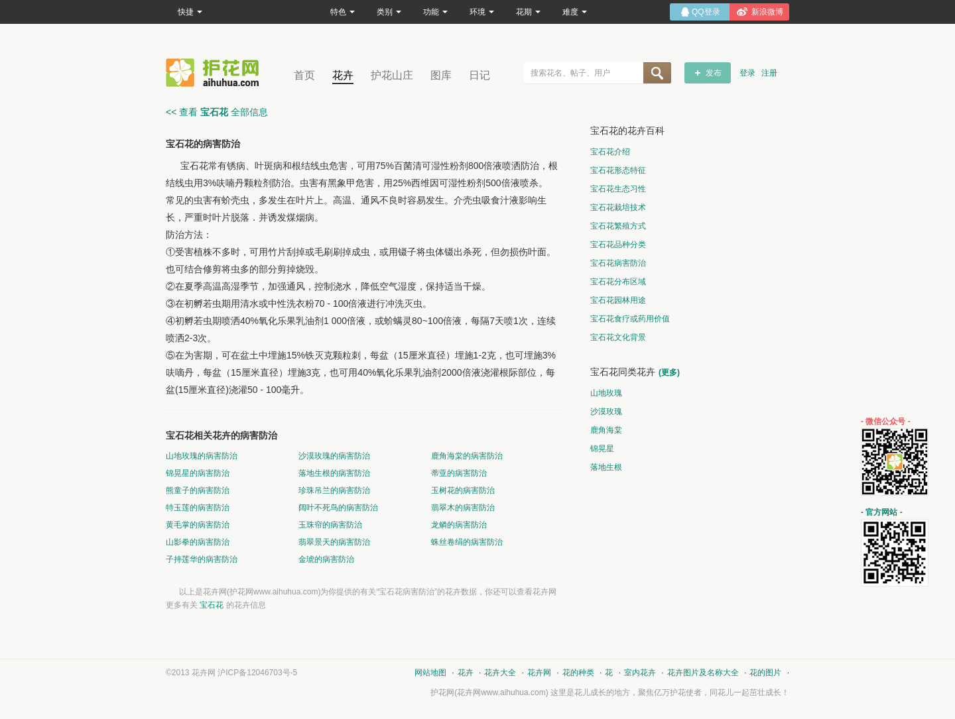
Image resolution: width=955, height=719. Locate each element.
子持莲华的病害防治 (201, 559)
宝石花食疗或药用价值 (630, 318)
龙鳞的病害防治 (459, 524)
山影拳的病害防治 (197, 542)
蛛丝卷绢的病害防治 (467, 542)
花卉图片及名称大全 (703, 672)
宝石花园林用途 (618, 300)
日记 (479, 75)
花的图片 (765, 672)
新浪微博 (767, 12)
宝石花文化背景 (618, 337)
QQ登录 (706, 12)
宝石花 (211, 605)
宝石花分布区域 (618, 281)
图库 (441, 75)
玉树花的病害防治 (463, 490)
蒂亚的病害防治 (459, 473)
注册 (769, 73)
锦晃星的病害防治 (197, 473)
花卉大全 (500, 672)
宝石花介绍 (610, 151)
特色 (342, 12)
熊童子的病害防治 (197, 490)
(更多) (669, 372)
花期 (528, 12)
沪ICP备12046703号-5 (257, 672)
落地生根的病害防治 (334, 473)
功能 (435, 12)
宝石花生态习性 (618, 189)
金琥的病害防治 (326, 559)
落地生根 (606, 467)
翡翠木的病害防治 (463, 507)
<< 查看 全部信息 (217, 112)
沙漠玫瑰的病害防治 (334, 456)
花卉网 (215, 72)
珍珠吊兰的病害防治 (334, 490)
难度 (574, 12)
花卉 (342, 75)
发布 (714, 73)
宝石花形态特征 (618, 170)
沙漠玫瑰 (606, 411)
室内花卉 (640, 672)
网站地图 (430, 672)
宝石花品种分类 (618, 244)
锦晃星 (602, 448)
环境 (482, 12)
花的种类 (578, 672)
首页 (304, 75)
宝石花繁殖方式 (618, 226)
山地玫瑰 (606, 393)
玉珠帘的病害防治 (330, 524)
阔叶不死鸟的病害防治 (338, 507)
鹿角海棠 (606, 430)
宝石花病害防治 (618, 263)
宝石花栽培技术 (618, 207)
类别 (389, 12)
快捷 (190, 12)
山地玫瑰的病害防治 (201, 456)
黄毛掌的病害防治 (197, 524)
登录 (747, 73)
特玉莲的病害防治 (197, 507)
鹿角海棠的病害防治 (467, 456)
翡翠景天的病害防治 (334, 542)
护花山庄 (392, 75)
